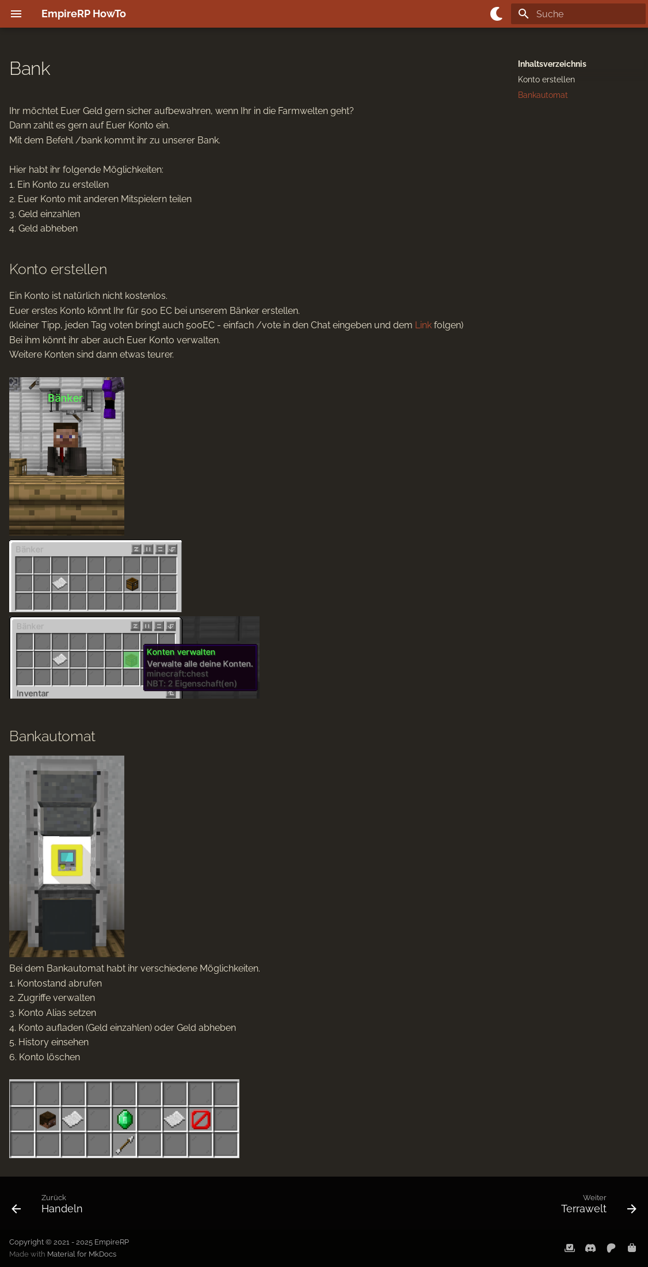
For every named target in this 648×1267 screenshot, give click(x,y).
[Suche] (578, 13)
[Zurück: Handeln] (50, 1206)
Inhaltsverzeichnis (552, 64)
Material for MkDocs (81, 1254)
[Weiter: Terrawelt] (595, 1206)
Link (423, 325)
